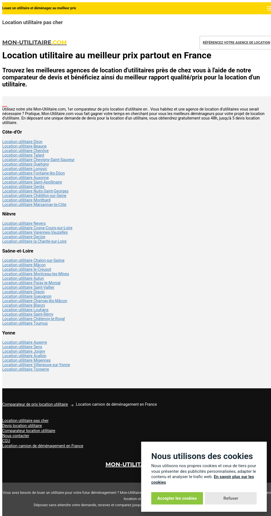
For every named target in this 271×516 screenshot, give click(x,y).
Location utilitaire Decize (23, 237)
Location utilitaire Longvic (24, 168)
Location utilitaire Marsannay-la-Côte (34, 204)
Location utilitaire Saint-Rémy (27, 314)
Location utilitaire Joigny (23, 351)
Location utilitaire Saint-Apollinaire (32, 182)
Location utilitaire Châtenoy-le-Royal (33, 319)
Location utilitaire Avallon (24, 356)
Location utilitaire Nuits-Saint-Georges (35, 191)
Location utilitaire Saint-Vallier (28, 287)
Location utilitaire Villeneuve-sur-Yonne (36, 365)
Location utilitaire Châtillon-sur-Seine (34, 195)
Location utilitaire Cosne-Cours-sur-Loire (37, 228)
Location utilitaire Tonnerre (25, 369)
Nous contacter (15, 436)
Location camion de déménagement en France (42, 446)
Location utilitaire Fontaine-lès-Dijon (33, 173)
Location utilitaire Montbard (26, 200)
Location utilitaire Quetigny (25, 164)
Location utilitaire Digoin (23, 292)
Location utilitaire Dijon (22, 141)
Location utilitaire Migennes (26, 360)
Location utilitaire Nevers (24, 223)
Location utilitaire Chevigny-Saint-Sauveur (38, 159)
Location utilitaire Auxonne (25, 177)
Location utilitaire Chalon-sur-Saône (33, 260)
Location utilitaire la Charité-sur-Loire (34, 241)
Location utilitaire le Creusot (26, 269)
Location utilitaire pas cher (25, 420)
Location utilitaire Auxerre (24, 342)
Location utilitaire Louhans (25, 310)
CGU (6, 441)
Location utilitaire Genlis (23, 186)
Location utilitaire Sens (22, 347)
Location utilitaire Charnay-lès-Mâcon (34, 301)
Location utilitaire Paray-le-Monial (31, 283)
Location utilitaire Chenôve (25, 150)
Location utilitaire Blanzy (23, 305)
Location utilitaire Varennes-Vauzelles (35, 232)
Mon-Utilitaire (34, 42)
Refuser (230, 498)
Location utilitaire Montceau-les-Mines (35, 274)
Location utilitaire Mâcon (24, 265)
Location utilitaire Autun (23, 278)
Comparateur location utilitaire (28, 430)
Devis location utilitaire (22, 425)
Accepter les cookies (177, 498)
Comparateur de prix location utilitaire (35, 404)
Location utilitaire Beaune (24, 146)
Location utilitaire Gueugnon (26, 296)
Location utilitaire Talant (23, 155)
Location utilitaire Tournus (25, 323)
